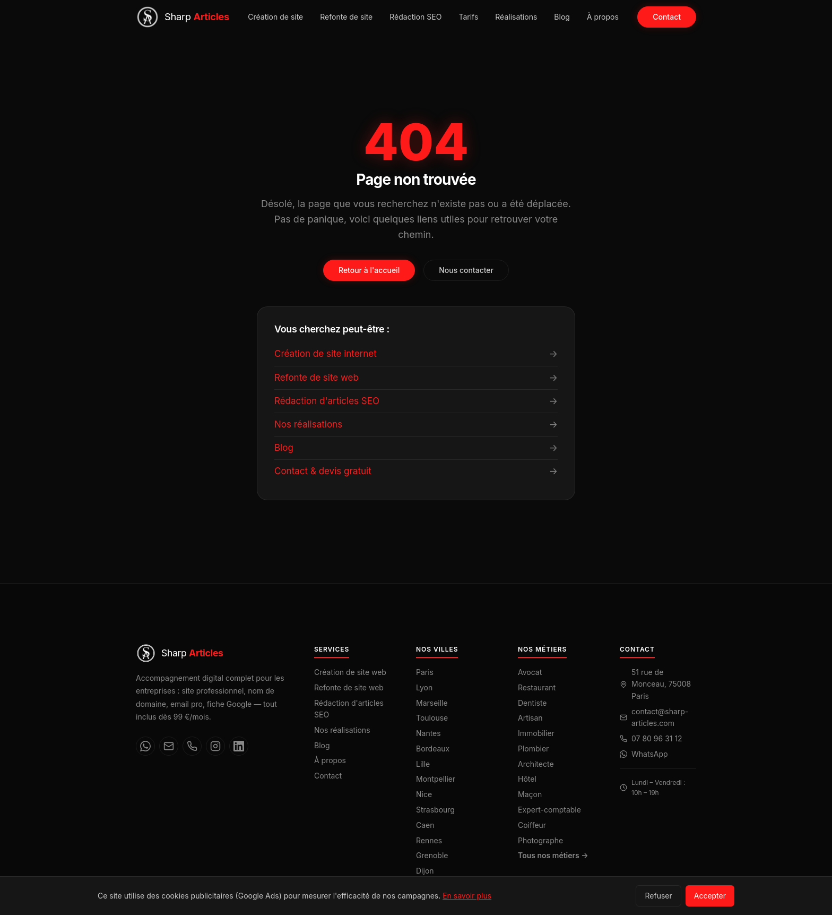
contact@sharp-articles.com (659, 717)
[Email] (168, 746)
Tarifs (468, 16)
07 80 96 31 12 (656, 738)
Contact (667, 16)
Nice (424, 794)
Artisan (530, 717)
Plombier (533, 748)
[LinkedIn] (238, 746)
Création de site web (350, 672)
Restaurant (537, 687)
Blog (562, 16)
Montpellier (435, 778)
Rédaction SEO (415, 16)
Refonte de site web (349, 687)
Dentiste (532, 702)
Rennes (429, 840)
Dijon (425, 870)
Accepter (710, 895)
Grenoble (432, 855)
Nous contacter (466, 270)
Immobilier (536, 733)
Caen (425, 825)
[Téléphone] (192, 746)
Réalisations (516, 16)
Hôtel (527, 778)
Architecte (536, 763)
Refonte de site (346, 16)
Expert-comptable (549, 809)
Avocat (530, 672)
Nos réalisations (342, 729)
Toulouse (432, 717)
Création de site (275, 16)
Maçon (530, 794)
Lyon (424, 687)
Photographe (540, 840)
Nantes (428, 733)
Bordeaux (432, 748)
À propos (603, 16)
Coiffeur (532, 825)
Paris (425, 672)
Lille (423, 763)
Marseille (432, 702)
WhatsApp (649, 753)
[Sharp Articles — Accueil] (182, 17)
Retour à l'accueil (369, 270)
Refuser (658, 895)
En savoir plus (467, 895)
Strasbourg (435, 809)
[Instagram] (215, 746)
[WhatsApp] (145, 746)
